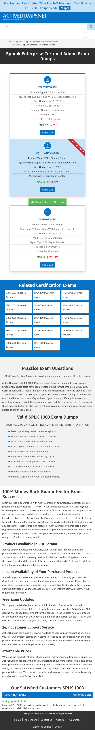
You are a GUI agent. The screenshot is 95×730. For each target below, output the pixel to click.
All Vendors (31, 719)
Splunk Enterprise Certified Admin (42, 41)
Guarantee (75, 719)
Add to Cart (47, 132)
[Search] (91, 26)
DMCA (58, 726)
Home (10, 41)
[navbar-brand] (6, 33)
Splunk (19, 41)
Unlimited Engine (42, 726)
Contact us (46, 719)
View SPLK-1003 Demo (47, 202)
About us (60, 719)
